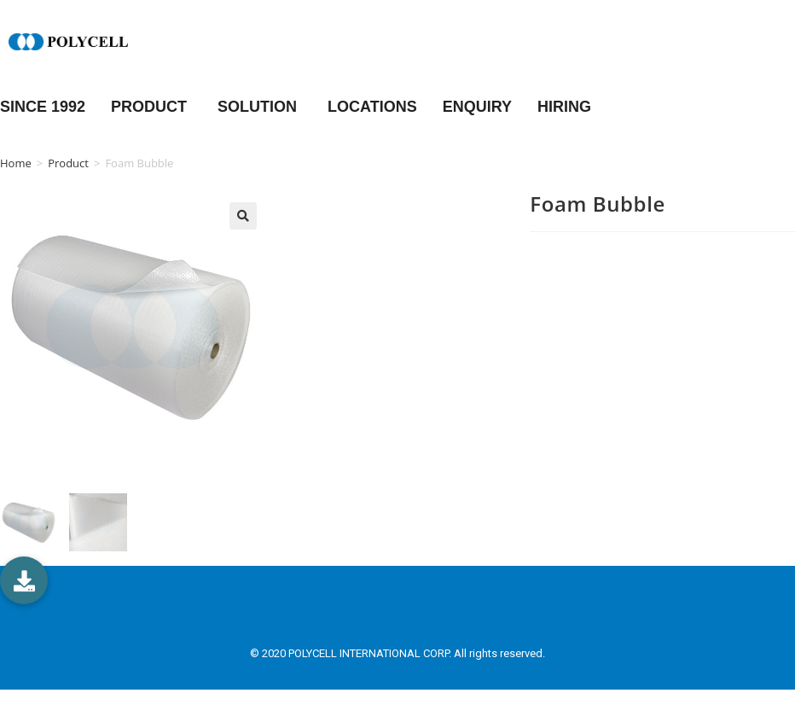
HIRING (564, 106)
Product (68, 163)
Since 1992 (42, 106)
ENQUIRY (477, 106)
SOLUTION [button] (260, 106)
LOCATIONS (372, 106)
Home (16, 163)
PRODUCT (151, 106)
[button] (24, 580)
